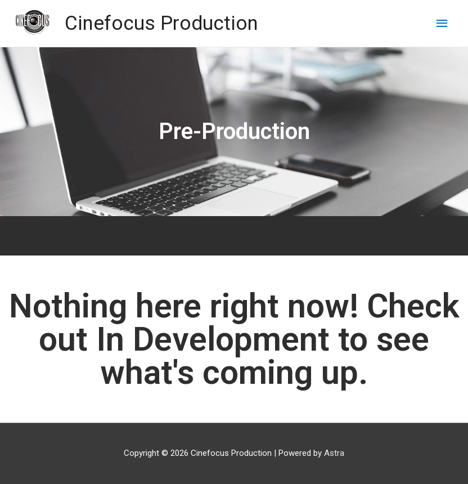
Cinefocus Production (161, 23)
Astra (334, 453)
